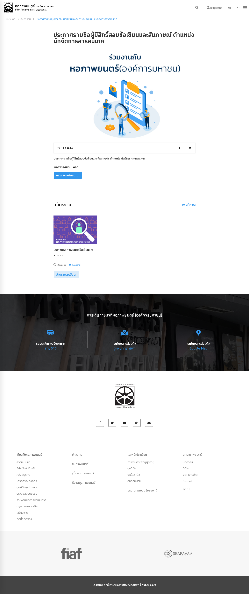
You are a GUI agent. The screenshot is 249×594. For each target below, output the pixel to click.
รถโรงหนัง (133, 474)
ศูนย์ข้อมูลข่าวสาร (27, 487)
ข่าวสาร (77, 454)
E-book (187, 481)
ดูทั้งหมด (189, 205)
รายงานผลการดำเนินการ (31, 500)
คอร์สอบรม (134, 481)
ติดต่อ (186, 489)
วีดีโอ (186, 468)
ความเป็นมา (23, 462)
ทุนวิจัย (131, 468)
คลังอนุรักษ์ (23, 474)
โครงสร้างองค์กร (27, 481)
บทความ (188, 462)
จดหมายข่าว (190, 474)
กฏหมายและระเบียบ (28, 506)
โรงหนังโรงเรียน (137, 454)
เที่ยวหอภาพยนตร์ (83, 473)
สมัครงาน (25, 19)
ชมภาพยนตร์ (80, 464)
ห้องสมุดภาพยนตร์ (83, 482)
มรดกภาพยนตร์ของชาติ (142, 490)
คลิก (75, 167)
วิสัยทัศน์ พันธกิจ (26, 468)
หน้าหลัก (10, 19)
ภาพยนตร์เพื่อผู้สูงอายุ (140, 462)
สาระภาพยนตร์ (192, 454)
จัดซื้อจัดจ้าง (24, 519)
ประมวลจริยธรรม (27, 493)
